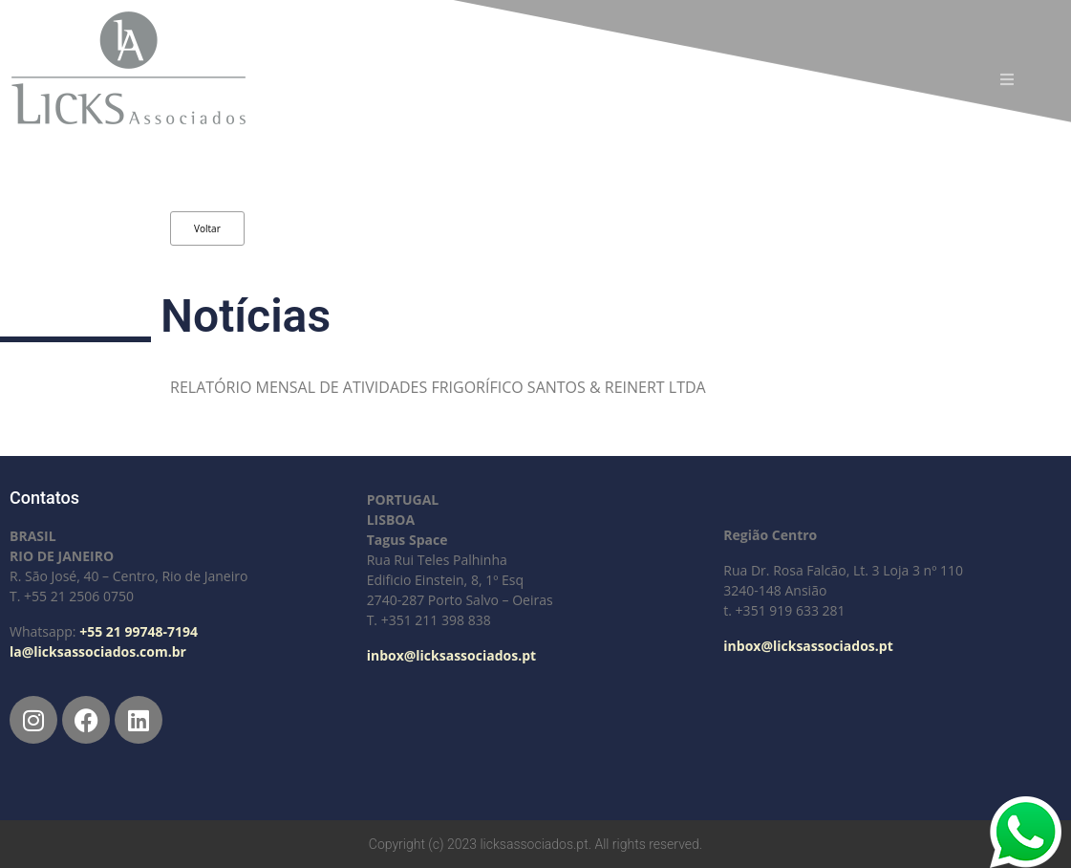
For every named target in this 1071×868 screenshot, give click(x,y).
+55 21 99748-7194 (138, 631)
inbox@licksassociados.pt (451, 655)
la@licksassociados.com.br (98, 651)
